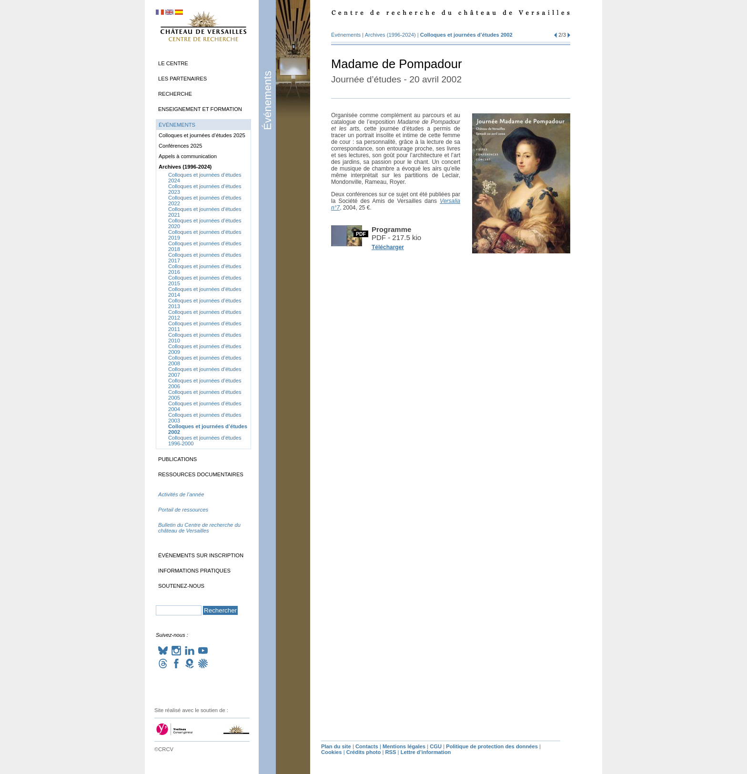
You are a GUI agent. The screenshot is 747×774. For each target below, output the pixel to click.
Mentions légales (404, 746)
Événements (267, 100)
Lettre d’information (426, 752)
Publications (177, 459)
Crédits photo (363, 752)
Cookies (331, 752)
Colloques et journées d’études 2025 (202, 135)
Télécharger (388, 247)
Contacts (366, 746)
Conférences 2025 (180, 146)
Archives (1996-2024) (390, 35)
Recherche (175, 94)
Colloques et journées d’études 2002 (466, 35)
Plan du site (336, 746)
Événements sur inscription (200, 555)
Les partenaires (182, 78)
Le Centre (173, 63)
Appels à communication (188, 156)
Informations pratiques (194, 570)
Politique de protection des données (492, 746)
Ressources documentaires (200, 474)
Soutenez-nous (181, 586)
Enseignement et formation (200, 109)
